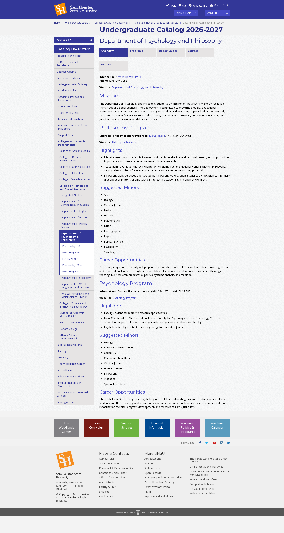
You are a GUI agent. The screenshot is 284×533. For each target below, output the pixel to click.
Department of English (74, 228)
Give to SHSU (222, 5)
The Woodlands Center (71, 380)
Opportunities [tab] (168, 67)
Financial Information (70, 136)
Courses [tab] (193, 67)
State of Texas (153, 484)
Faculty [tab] (106, 81)
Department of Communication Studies (75, 220)
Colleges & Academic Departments (112, 39)
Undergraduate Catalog (77, 39)
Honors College (68, 345)
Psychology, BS (71, 269)
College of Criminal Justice (74, 183)
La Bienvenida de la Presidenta (68, 80)
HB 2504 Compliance (202, 505)
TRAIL (147, 508)
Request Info (199, 5)
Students (104, 508)
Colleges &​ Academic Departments (71, 159)
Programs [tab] (136, 67)
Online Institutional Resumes (206, 483)
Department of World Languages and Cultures (75, 302)
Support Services (68, 152)
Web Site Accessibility (202, 510)
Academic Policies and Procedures (71, 115)
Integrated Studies (71, 212)
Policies (148, 480)
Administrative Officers (71, 393)
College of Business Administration (71, 175)
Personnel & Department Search (118, 484)
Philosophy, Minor (72, 282)
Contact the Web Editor (112, 489)
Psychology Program (124, 314)
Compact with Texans (202, 500)
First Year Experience (71, 339)
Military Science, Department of (68, 353)
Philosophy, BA (71, 263)
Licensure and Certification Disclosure (73, 144)
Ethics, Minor (70, 275)
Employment (106, 513)
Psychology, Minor (73, 288)
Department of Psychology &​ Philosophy (71, 253)
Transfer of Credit (68, 129)
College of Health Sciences (75, 196)
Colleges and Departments (75, 31)
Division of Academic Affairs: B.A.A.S (71, 331)
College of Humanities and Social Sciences (156, 39)
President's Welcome (69, 72)
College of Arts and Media (74, 167)
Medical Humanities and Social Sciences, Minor (75, 312)
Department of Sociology (76, 294)
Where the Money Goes (204, 496)
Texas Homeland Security (159, 499)
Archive (106, 31)
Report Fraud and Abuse (158, 513)
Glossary (63, 374)
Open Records (152, 489)
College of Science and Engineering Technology (73, 321)
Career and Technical (70, 23)
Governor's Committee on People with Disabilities (209, 489)
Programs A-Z (178, 23)
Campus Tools (183, 12)
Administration (107, 499)
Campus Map (107, 475)
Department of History (74, 234)
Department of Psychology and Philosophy (137, 104)
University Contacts (110, 480)
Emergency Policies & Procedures (164, 494)
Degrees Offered (66, 88)
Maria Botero (157, 152)
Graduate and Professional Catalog (72, 410)
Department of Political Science (74, 242)
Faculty (62, 368)
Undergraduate (104, 23)
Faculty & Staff (107, 503)
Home (57, 39)
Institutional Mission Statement (70, 401)
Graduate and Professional (141, 23)
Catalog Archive (66, 419)
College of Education (71, 190)
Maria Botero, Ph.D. (129, 93)
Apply (173, 5)
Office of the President (112, 494)
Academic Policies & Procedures (187, 444)
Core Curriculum (67, 123)
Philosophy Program (124, 159)
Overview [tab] (107, 67)
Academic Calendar (69, 107)
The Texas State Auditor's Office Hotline (209, 477)
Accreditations (66, 387)
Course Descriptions (70, 361)
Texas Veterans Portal (157, 503)
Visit (183, 5)
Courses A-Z (203, 23)
